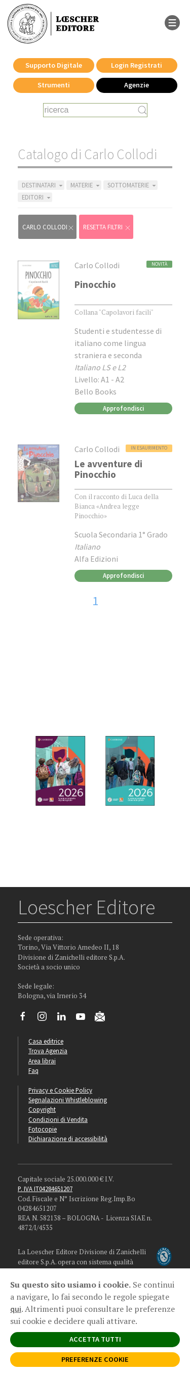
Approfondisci (123, 408)
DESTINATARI (43, 185)
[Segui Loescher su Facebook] (26, 1018)
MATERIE (85, 185)
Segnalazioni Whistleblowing (67, 1100)
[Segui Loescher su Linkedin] (65, 1018)
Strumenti (53, 84)
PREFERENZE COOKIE (95, 1359)
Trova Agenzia (47, 1051)
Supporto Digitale (53, 65)
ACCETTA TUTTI (95, 1339)
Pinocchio (95, 284)
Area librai (42, 1061)
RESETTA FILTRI (107, 227)
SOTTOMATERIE (132, 185)
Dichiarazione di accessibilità (67, 1139)
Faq (33, 1070)
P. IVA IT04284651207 (45, 1189)
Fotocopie (42, 1129)
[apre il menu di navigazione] (172, 22)
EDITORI (37, 197)
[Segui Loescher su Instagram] (46, 1018)
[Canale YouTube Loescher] (84, 1018)
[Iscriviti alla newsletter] (103, 1017)
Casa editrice (45, 1041)
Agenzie (136, 84)
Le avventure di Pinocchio (108, 469)
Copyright (42, 1109)
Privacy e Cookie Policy (60, 1090)
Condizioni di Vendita (58, 1119)
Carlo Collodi (48, 227)
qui (15, 1309)
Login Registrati (136, 65)
